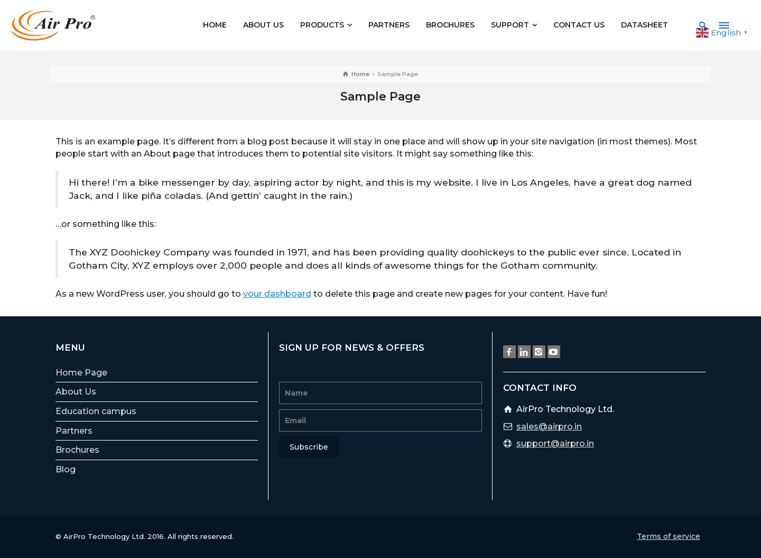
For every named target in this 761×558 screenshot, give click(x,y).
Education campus (95, 411)
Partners (73, 431)
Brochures (77, 450)
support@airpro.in (555, 443)
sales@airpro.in (549, 427)
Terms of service (668, 536)
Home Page (81, 373)
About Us (75, 392)
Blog (65, 469)
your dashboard (277, 294)
